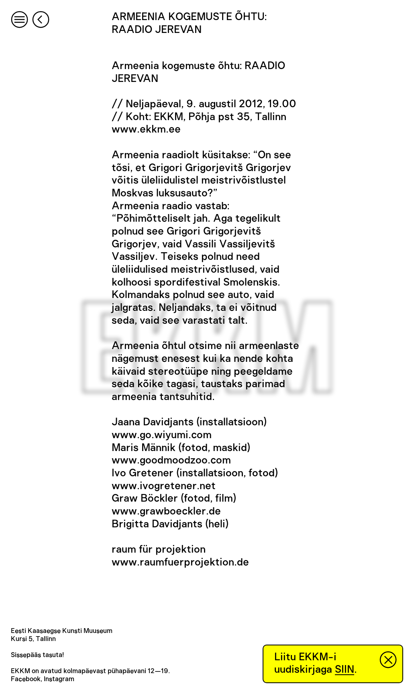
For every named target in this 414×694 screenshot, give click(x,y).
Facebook (26, 679)
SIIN (344, 669)
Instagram (59, 679)
